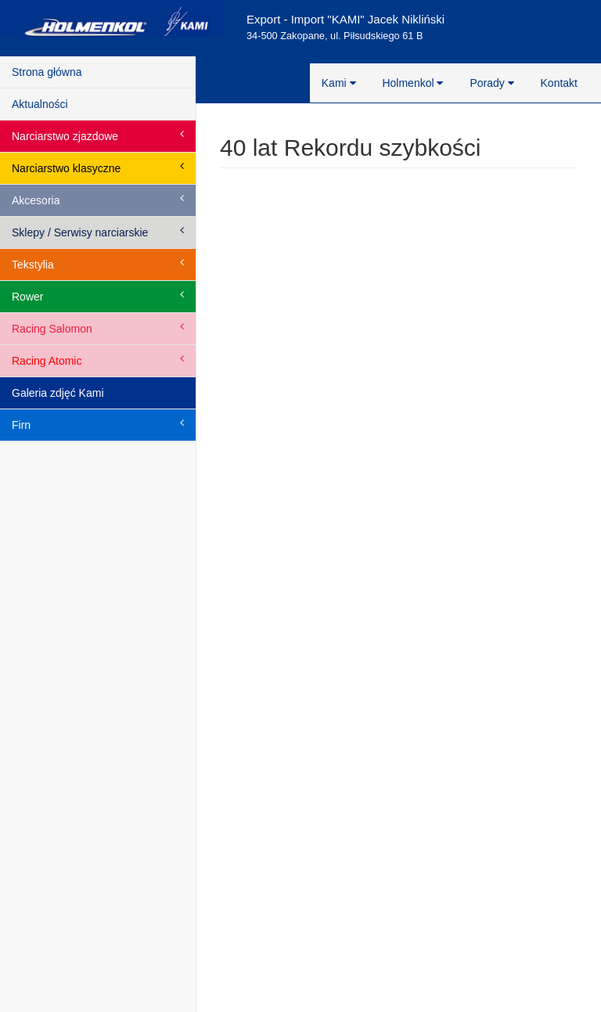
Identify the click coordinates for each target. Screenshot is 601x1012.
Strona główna (47, 72)
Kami (339, 83)
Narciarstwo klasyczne (98, 167)
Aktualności (40, 104)
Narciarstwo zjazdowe (98, 135)
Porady (491, 83)
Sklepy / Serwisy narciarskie (98, 232)
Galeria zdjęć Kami (58, 393)
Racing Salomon (98, 328)
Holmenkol (412, 83)
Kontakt (559, 83)
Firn (98, 424)
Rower (98, 296)
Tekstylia (98, 264)
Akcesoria (98, 200)
